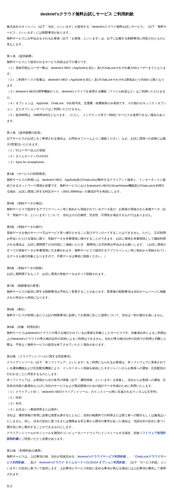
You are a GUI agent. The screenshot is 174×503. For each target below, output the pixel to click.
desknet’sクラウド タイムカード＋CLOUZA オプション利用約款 (82, 462)
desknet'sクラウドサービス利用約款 (101, 456)
